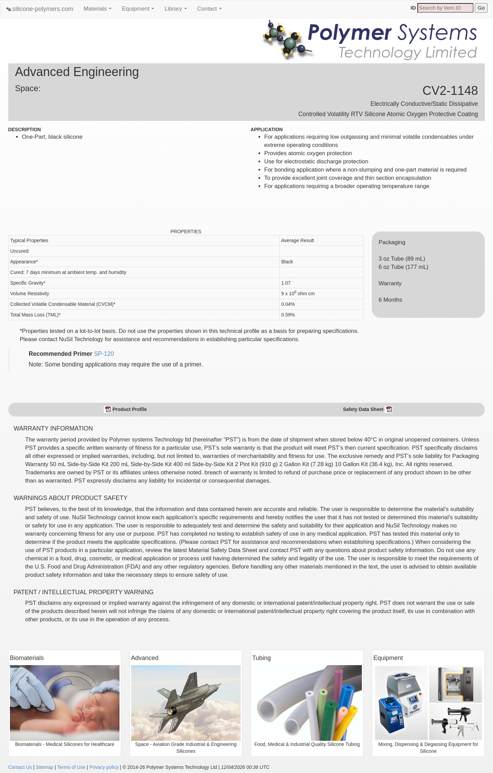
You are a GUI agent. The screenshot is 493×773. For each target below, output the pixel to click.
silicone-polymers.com (39, 9)
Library (177, 10)
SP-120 (104, 353)
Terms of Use (71, 767)
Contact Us (20, 767)
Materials (99, 10)
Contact (211, 10)
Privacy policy (104, 767)
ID (413, 8)
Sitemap (44, 767)
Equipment (139, 10)
